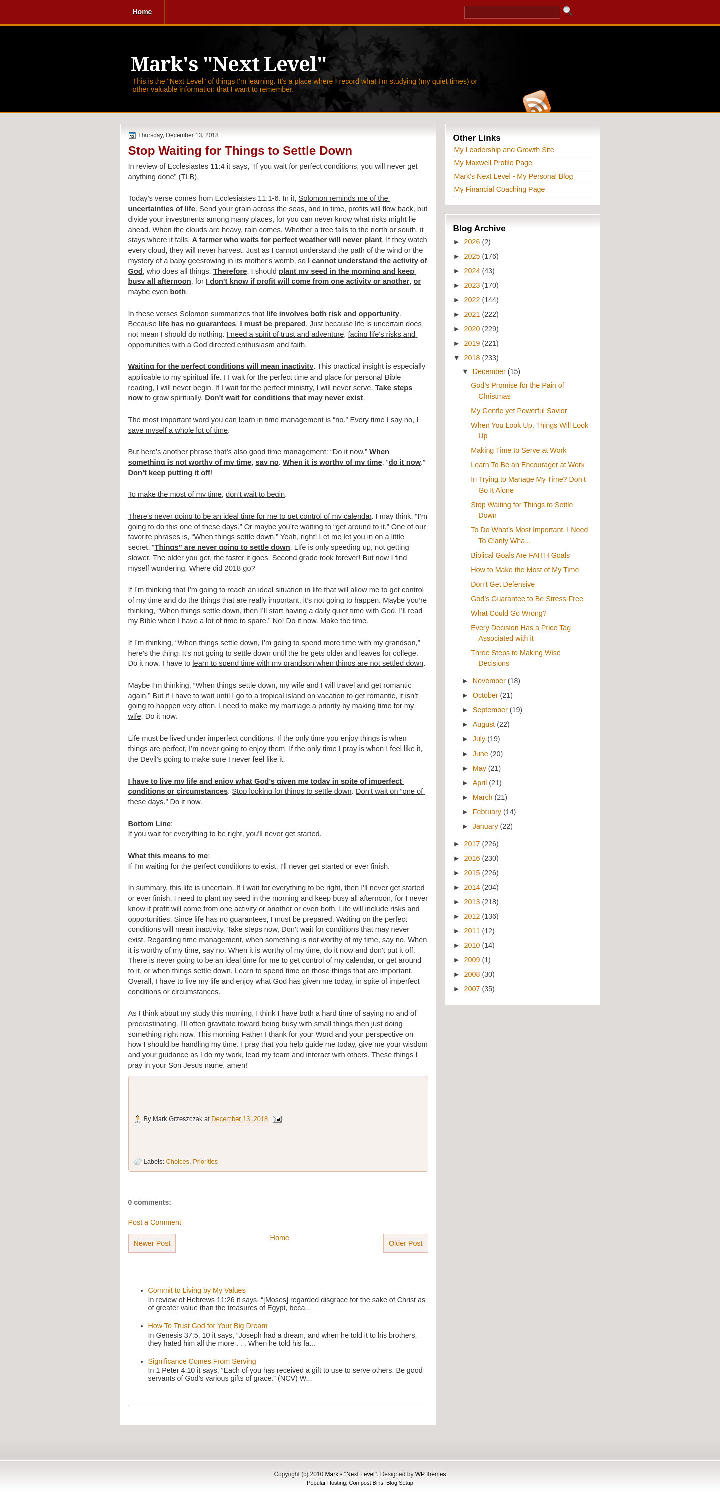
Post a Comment (154, 1222)
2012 (473, 916)
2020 (473, 329)
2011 (473, 931)
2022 (473, 300)
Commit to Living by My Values (197, 1290)
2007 (473, 989)
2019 (473, 343)
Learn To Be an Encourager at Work (528, 465)
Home (279, 1238)
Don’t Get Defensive (503, 584)
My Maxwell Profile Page (493, 163)
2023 (473, 285)
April (481, 783)
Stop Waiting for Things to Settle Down (240, 150)
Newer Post (152, 1243)
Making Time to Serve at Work (518, 450)
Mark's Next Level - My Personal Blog (513, 176)
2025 (473, 256)
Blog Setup (399, 1483)
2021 (473, 314)
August (485, 724)
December (490, 371)
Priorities (205, 1161)
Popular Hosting (326, 1483)
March (484, 797)
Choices (177, 1161)
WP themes (430, 1474)
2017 (473, 844)
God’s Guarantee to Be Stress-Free (527, 599)
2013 (473, 902)
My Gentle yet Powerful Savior (519, 411)
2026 (473, 242)
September (491, 710)
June (481, 754)
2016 (473, 858)
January (486, 826)
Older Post (406, 1243)
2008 (473, 974)
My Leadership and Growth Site (504, 150)
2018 (473, 358)
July (480, 739)
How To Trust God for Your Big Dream (208, 1326)
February (488, 812)
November (490, 681)
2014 (473, 887)
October (486, 695)
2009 (473, 960)
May (480, 768)
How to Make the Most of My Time (525, 570)
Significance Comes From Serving (202, 1361)
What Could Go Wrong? (509, 613)
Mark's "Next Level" (228, 64)
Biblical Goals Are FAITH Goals (520, 555)
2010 (473, 945)
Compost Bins (366, 1483)
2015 (473, 873)
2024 (473, 271)
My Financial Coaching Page (499, 189)
